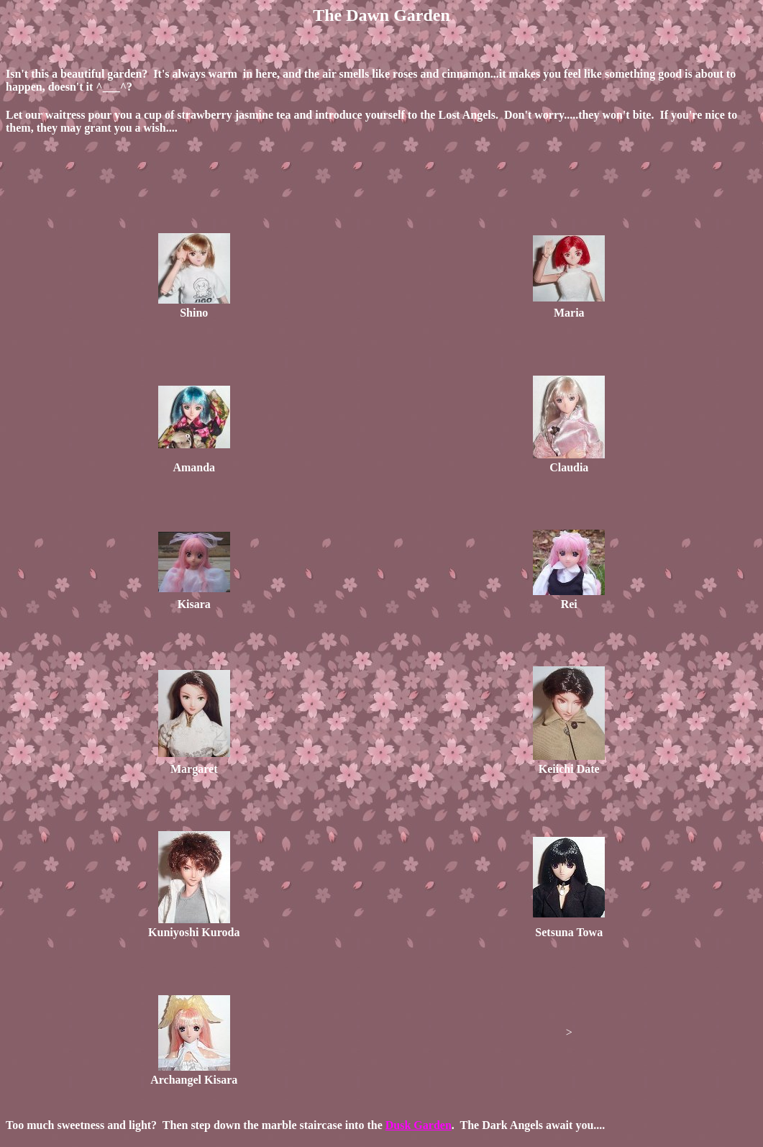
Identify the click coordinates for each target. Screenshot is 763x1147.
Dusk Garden (418, 1125)
